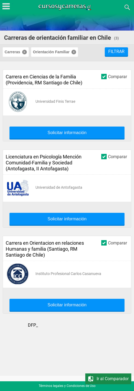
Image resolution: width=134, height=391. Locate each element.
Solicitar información (66, 133)
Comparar (114, 76)
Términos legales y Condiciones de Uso (67, 386)
